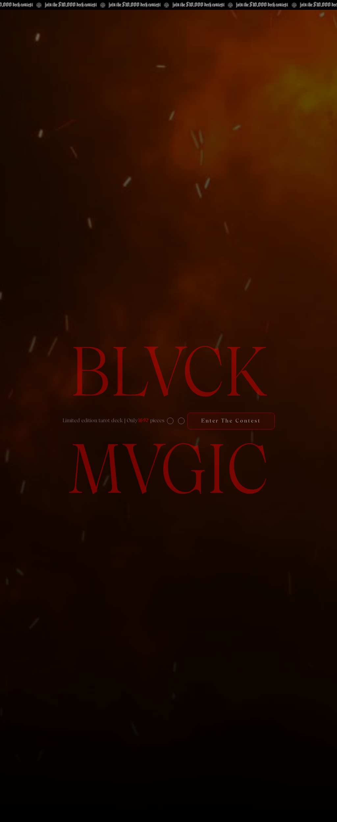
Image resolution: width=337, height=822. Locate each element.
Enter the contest (231, 421)
